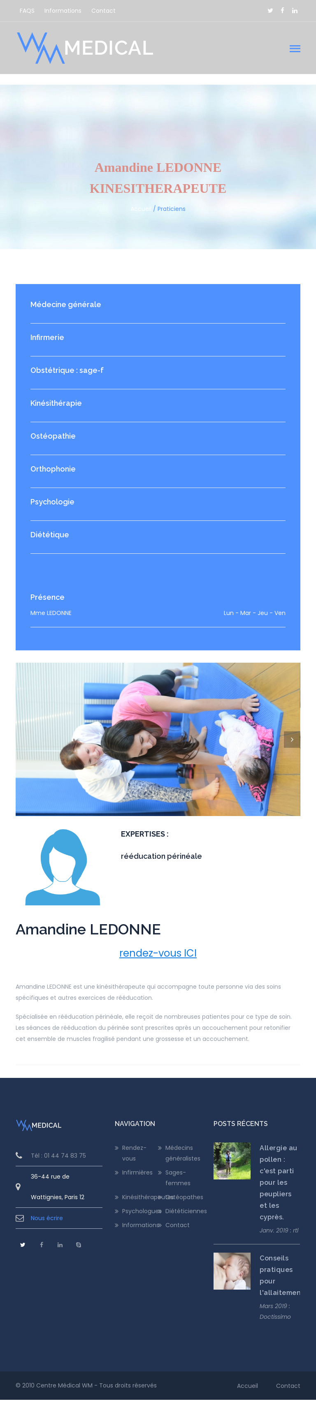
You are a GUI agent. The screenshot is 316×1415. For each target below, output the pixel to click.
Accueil (140, 209)
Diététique (49, 534)
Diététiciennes (183, 1227)
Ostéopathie (53, 436)
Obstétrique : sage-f (67, 370)
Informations (62, 11)
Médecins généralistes (182, 1168)
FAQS (27, 11)
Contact (103, 11)
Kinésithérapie (56, 403)
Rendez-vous (134, 1168)
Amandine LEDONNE (88, 944)
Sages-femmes (178, 1193)
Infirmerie (47, 337)
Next (292, 739)
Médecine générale (65, 304)
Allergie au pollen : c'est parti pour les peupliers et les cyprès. (278, 1197)
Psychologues (140, 1227)
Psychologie (52, 501)
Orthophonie (53, 469)
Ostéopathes (183, 1213)
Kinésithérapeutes (140, 1213)
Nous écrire (47, 1233)
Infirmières (137, 1188)
